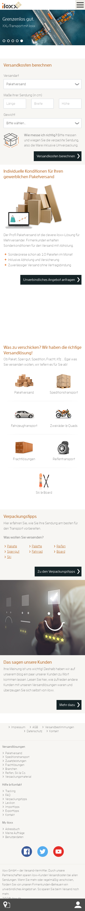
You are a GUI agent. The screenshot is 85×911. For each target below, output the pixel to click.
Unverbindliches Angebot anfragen (49, 280)
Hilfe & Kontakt (12, 784)
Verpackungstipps (16, 799)
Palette (37, 546)
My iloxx (7, 822)
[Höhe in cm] (70, 103)
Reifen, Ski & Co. (15, 772)
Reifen (61, 546)
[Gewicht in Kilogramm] (42, 123)
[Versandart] (42, 84)
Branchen (11, 768)
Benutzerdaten (14, 836)
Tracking (10, 791)
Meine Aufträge (15, 832)
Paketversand (13, 753)
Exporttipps (12, 810)
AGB (35, 727)
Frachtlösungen (14, 764)
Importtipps (12, 806)
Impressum (18, 727)
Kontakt (54, 731)
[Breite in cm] (42, 103)
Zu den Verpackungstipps (56, 571)
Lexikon (10, 802)
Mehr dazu (67, 705)
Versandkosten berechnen (56, 156)
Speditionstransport (17, 756)
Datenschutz (34, 731)
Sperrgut (13, 551)
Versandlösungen (13, 746)
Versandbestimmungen (59, 727)
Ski (9, 557)
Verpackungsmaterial (18, 776)
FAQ (7, 795)
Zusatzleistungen (15, 760)
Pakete (12, 546)
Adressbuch (12, 828)
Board (61, 551)
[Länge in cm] (15, 103)
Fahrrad (37, 551)
